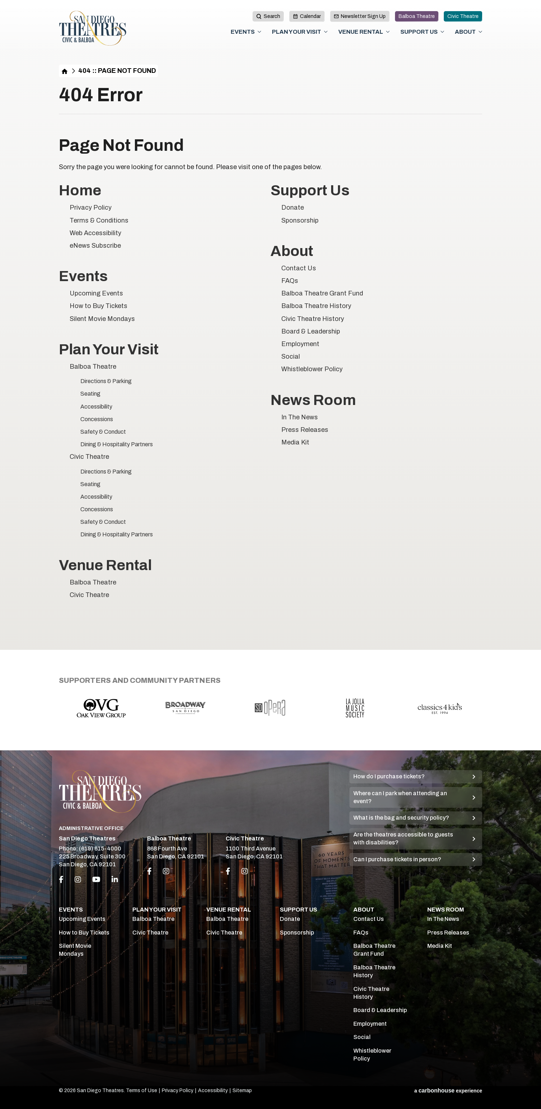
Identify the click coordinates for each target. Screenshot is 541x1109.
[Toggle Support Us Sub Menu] (442, 31)
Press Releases (304, 429)
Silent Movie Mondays (102, 318)
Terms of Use (141, 1090)
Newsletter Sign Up (360, 16)
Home (65, 70)
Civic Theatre (463, 16)
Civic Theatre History (312, 318)
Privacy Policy (91, 207)
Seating (90, 394)
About (465, 32)
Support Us (419, 32)
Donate (292, 207)
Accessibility (96, 407)
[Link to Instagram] (166, 871)
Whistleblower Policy (312, 369)
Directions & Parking (106, 381)
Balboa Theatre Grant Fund (322, 293)
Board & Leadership (310, 331)
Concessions (96, 419)
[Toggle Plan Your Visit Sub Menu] (326, 31)
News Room (313, 400)
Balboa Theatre (417, 16)
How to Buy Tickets (98, 305)
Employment (300, 344)
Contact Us (298, 268)
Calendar (307, 16)
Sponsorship (300, 220)
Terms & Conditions (99, 220)
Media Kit (295, 442)
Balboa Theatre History (316, 305)
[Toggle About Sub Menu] (480, 31)
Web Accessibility (95, 233)
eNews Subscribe (95, 245)
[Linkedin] (115, 879)
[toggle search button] (268, 16)
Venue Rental (360, 32)
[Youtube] (96, 879)
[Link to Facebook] (149, 871)
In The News (299, 417)
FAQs (289, 280)
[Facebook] (61, 879)
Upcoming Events (96, 293)
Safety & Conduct (103, 432)
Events (243, 32)
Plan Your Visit (296, 32)
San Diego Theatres (93, 28)
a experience (448, 1090)
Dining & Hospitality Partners (116, 444)
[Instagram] (78, 879)
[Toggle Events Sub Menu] (259, 31)
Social (290, 356)
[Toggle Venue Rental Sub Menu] (388, 31)
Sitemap (242, 1090)
